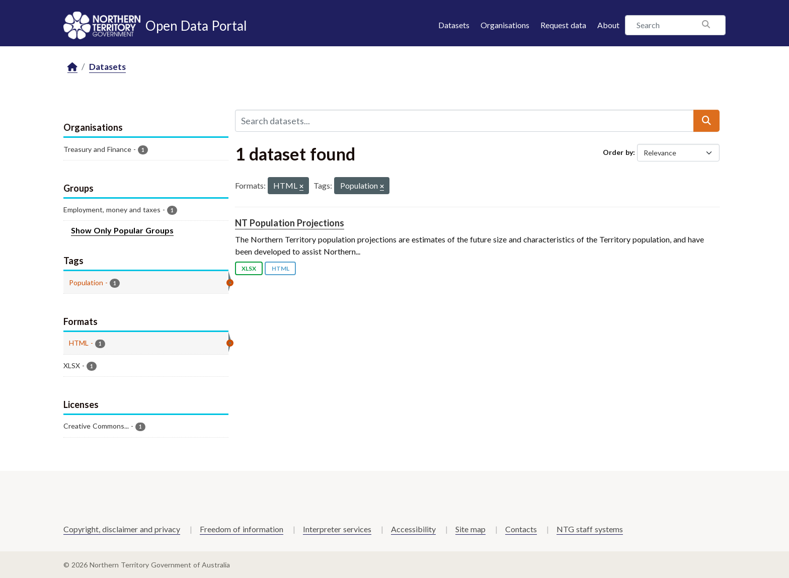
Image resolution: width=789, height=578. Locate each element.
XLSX (249, 268)
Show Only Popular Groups (122, 230)
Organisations (505, 25)
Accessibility (413, 529)
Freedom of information (241, 529)
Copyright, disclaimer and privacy (121, 529)
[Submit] (706, 121)
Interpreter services (337, 529)
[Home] (72, 67)
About (608, 25)
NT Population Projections (289, 222)
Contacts (521, 529)
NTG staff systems (590, 529)
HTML (280, 268)
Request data (563, 25)
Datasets (453, 25)
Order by (618, 152)
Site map (470, 529)
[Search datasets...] (464, 121)
